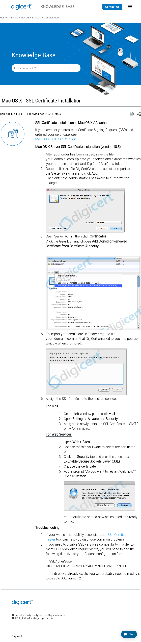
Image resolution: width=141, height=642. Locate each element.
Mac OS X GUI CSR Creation (55, 139)
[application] (127, 634)
